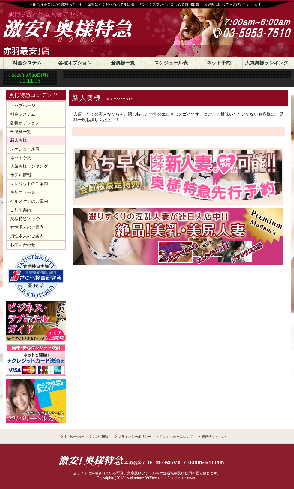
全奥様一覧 (123, 62)
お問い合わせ (22, 244)
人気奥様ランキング (266, 62)
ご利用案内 (20, 209)
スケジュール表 (171, 62)
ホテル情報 (20, 175)
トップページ (22, 105)
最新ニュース (22, 192)
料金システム (27, 62)
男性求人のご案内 (27, 235)
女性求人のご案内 (27, 227)
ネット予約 (219, 62)
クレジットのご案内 (29, 183)
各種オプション (75, 62)
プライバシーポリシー (134, 436)
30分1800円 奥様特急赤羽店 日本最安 (85, 28)
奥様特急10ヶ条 (25, 218)
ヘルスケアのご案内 (29, 201)
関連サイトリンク (215, 436)
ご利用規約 (101, 436)
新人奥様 (18, 140)
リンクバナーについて (176, 436)
